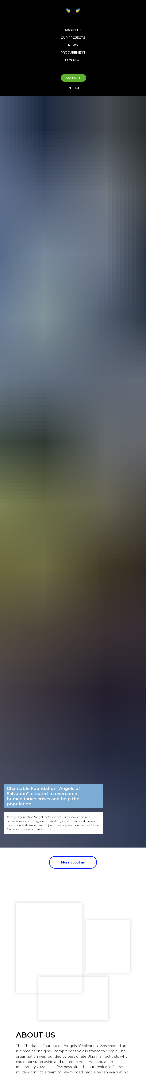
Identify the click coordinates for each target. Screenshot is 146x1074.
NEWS (73, 45)
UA (77, 88)
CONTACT (73, 60)
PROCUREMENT (73, 52)
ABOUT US (73, 30)
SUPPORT (73, 78)
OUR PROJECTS (73, 38)
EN (69, 88)
